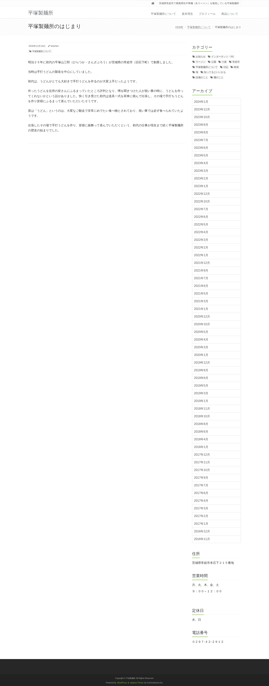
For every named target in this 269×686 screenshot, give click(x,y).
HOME (179, 27)
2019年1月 (201, 401)
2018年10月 (202, 416)
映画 (236, 67)
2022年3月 (201, 239)
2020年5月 (201, 331)
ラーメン (200, 61)
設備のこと (202, 77)
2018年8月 (201, 424)
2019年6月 (201, 377)
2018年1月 (201, 447)
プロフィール (207, 13)
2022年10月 (202, 201)
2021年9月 (201, 270)
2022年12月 (202, 193)
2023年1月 (201, 186)
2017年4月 (201, 500)
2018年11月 (202, 408)
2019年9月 (201, 370)
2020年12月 (202, 316)
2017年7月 (201, 485)
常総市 (236, 61)
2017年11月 (202, 462)
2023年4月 (201, 163)
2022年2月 (201, 247)
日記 (225, 67)
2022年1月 (201, 255)
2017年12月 (202, 454)
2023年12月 (202, 109)
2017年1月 (201, 523)
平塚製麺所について (163, 13)
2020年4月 (201, 339)
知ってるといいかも (215, 72)
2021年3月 (201, 301)
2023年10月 (202, 117)
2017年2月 (201, 516)
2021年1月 (201, 308)
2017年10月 (202, 470)
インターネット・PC (222, 56)
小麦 (224, 61)
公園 (213, 61)
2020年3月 (201, 347)
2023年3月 (201, 170)
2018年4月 (201, 439)
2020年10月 (202, 324)
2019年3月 (201, 393)
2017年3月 (201, 508)
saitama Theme (136, 683)
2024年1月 (201, 101)
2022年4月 (201, 232)
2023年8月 (201, 132)
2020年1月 (201, 354)
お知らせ (200, 56)
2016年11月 (202, 539)
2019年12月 (202, 362)
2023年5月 (201, 155)
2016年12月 (202, 531)
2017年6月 (201, 493)
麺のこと (218, 77)
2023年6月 (201, 147)
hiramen (55, 46)
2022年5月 (201, 224)
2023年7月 (201, 140)
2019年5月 (201, 385)
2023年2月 (201, 178)
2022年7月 (201, 209)
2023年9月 (201, 124)
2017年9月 (201, 477)
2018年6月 (201, 431)
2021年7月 (201, 278)
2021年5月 (201, 293)
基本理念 (187, 13)
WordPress (122, 683)
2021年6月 (201, 285)
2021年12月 (202, 262)
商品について (229, 13)
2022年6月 (201, 216)
